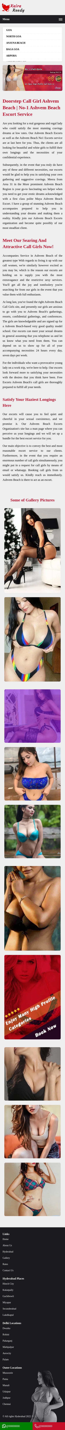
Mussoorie (8, 1373)
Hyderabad (8, 1251)
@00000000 (11, 1426)
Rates (5, 1264)
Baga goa (12, 49)
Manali (6, 1385)
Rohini (6, 1334)
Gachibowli (8, 1296)
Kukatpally (8, 1290)
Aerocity (7, 1353)
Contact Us (8, 1270)
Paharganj (7, 1340)
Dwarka (6, 1328)
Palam (6, 1359)
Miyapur (7, 1302)
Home (5, 1239)
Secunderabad (9, 1308)
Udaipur (7, 1391)
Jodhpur (6, 1398)
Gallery (6, 1258)
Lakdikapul (8, 1315)
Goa (9, 30)
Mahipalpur (8, 1347)
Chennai (7, 1404)
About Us (7, 1245)
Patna (5, 1379)
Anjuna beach (15, 43)
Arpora (11, 55)
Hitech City (8, 1283)
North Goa (13, 36)
